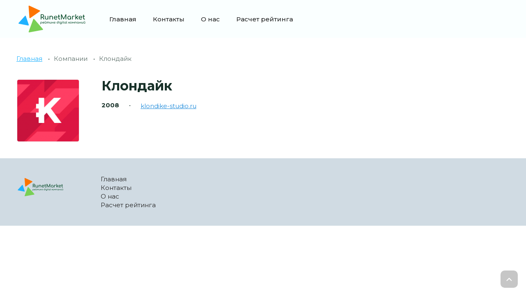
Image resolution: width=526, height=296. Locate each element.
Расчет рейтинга (264, 19)
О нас (210, 19)
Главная (122, 19)
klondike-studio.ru (168, 106)
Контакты (169, 19)
